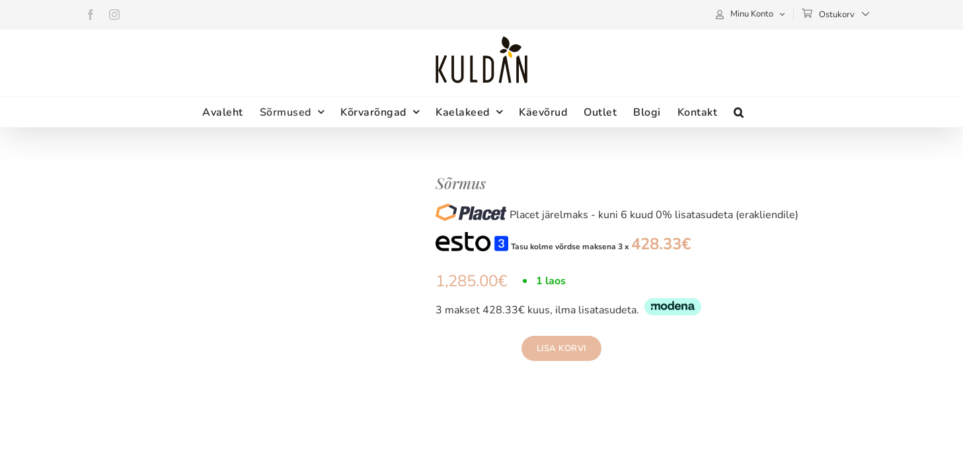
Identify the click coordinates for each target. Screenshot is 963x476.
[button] (800, 112)
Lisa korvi (561, 348)
